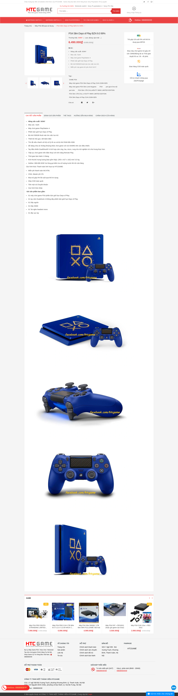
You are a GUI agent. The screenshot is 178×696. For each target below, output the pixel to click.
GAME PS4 (73, 80)
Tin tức (60, 655)
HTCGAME (132, 649)
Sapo (90, 694)
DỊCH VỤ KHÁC (108, 20)
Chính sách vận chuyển (88, 650)
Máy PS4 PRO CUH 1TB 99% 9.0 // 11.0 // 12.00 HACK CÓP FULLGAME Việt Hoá (63, 627)
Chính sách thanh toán (88, 647)
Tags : (70, 76)
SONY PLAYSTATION (72, 20)
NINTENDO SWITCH (34, 20)
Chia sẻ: (71, 102)
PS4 (101, 87)
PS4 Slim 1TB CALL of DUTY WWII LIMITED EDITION (87, 94)
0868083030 (101, 671)
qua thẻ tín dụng (52, 178)
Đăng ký (138, 12)
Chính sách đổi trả (86, 653)
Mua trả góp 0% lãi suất (37, 178)
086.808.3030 (39, 163)
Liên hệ (60, 653)
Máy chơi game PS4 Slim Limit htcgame (82, 87)
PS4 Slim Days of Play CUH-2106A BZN (82, 97)
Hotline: (143, 20)
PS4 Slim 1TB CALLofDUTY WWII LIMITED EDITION (96, 90)
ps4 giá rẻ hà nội (111, 87)
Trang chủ (61, 647)
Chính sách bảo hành (87, 655)
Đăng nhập (130, 12)
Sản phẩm (61, 650)
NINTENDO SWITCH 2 (53, 20)
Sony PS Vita (108, 6)
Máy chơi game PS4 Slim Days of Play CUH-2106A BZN (88, 83)
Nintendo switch (81, 6)
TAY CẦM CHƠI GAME (91, 20)
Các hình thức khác (35, 188)
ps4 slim (72, 90)
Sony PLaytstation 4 (95, 6)
